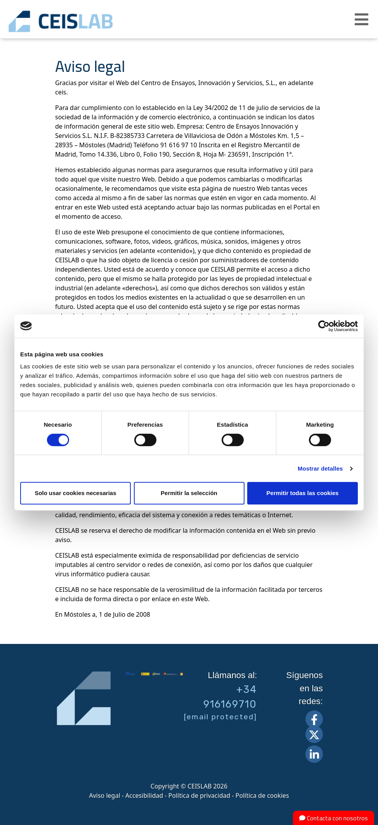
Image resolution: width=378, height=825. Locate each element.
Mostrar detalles (320, 468)
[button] (362, 19)
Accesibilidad (144, 795)
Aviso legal (104, 795)
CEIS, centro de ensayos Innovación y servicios (85, 21)
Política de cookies (262, 795)
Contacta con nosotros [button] (333, 818)
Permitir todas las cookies (303, 493)
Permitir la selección (189, 493)
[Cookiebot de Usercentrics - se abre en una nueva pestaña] (324, 326)
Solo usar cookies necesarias (75, 493)
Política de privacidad (199, 795)
